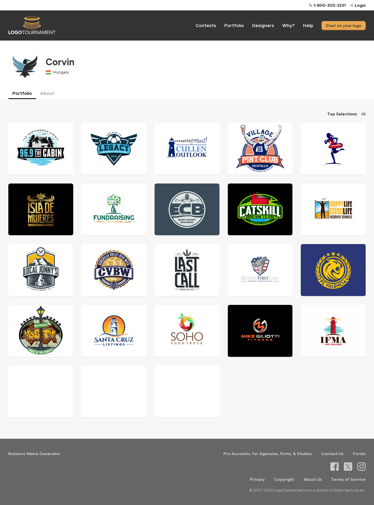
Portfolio (234, 25)
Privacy (257, 479)
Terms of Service (348, 479)
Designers (263, 25)
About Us (313, 479)
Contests (206, 25)
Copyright (284, 479)
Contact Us (332, 453)
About (47, 93)
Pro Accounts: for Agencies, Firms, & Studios (267, 453)
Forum (359, 453)
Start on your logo (344, 25)
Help (308, 25)
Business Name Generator (34, 453)
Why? (288, 25)
